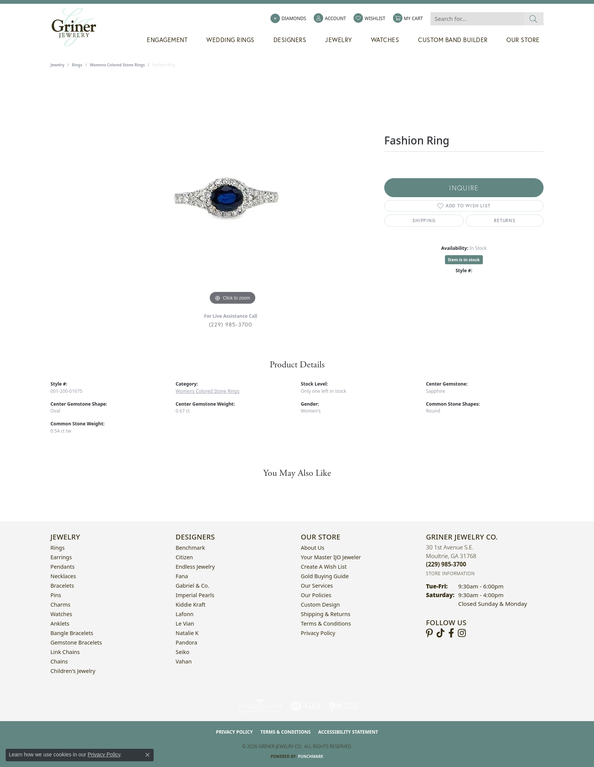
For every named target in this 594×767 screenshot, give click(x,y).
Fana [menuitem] (182, 576)
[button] (330, 18)
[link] (288, 18)
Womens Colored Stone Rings (117, 64)
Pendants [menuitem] (62, 566)
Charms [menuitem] (60, 604)
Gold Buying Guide (325, 576)
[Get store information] (450, 573)
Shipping (423, 220)
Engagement (167, 40)
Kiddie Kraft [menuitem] (191, 604)
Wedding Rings (230, 40)
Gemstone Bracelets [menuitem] (76, 642)
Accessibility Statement (348, 732)
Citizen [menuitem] (184, 557)
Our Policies (316, 595)
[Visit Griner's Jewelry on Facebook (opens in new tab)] (451, 633)
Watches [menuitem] (61, 614)
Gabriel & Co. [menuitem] (192, 585)
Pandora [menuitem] (186, 642)
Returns (504, 220)
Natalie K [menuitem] (187, 633)
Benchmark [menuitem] (190, 547)
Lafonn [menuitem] (184, 614)
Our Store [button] (523, 40)
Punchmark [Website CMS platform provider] (311, 756)
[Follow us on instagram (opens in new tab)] (462, 633)
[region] (232, 193)
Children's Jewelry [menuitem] (72, 670)
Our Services (317, 585)
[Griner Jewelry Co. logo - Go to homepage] (77, 27)
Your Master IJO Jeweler (331, 557)
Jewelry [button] (338, 40)
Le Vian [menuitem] (185, 623)
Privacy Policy (318, 633)
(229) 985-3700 (231, 324)
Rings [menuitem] (57, 547)
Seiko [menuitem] (182, 652)
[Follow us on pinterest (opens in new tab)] (429, 633)
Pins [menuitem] (55, 595)
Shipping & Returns (325, 614)
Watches (385, 40)
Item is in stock (464, 259)
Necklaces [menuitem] (63, 576)
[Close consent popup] (147, 755)
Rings (77, 64)
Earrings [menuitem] (61, 557)
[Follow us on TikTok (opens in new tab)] (441, 633)
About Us (312, 547)
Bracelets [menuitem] (62, 585)
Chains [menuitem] (59, 661)
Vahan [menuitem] (184, 661)
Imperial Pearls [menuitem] (195, 595)
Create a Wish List (324, 566)
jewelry (57, 64)
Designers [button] (289, 40)
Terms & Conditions (326, 623)
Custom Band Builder (453, 40)
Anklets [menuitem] (59, 623)
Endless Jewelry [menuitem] (195, 566)
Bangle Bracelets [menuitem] (71, 633)
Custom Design (320, 604)
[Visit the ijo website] (343, 705)
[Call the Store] (446, 564)
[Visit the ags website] (260, 705)
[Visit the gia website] (306, 705)
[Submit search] (533, 18)
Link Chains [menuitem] (65, 652)
